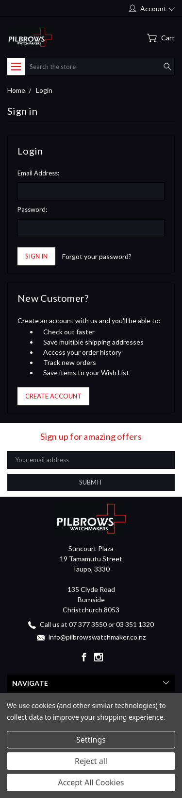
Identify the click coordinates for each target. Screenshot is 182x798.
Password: (32, 209)
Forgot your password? (97, 256)
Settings (91, 739)
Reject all (91, 761)
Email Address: (38, 173)
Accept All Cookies (91, 782)
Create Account (53, 396)
